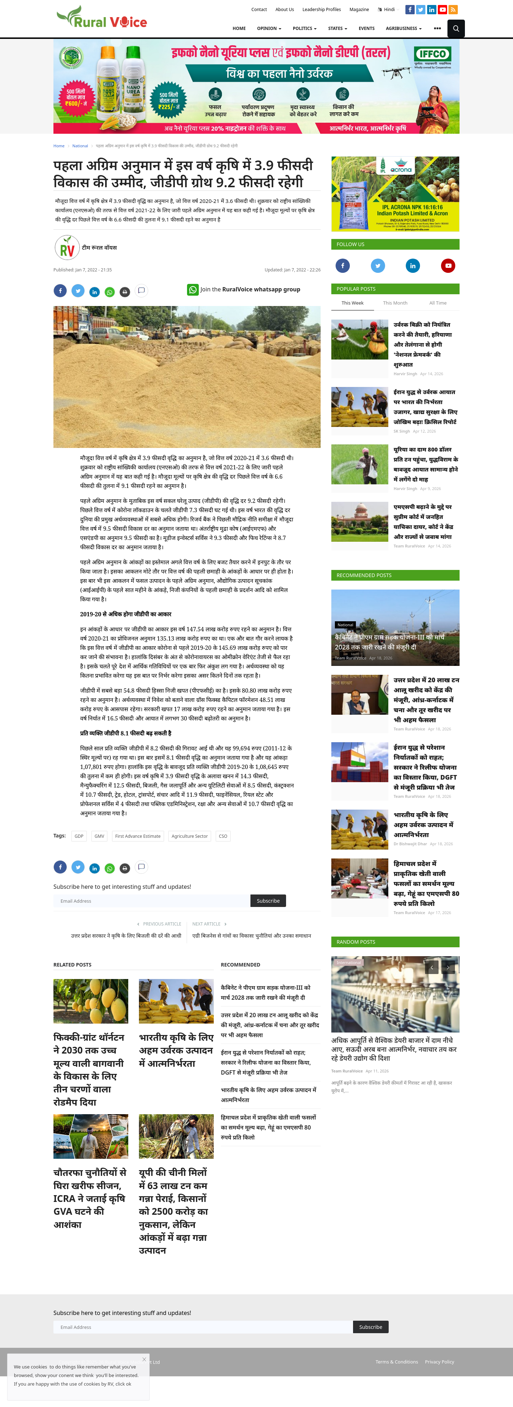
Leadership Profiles (321, 9)
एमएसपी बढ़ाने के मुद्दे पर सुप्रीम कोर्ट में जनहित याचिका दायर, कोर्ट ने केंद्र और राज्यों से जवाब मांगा (423, 522)
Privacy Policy (439, 1361)
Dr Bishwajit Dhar (410, 843)
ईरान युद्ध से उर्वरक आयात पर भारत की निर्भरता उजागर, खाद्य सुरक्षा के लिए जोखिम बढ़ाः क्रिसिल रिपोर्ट (425, 407)
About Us (284, 9)
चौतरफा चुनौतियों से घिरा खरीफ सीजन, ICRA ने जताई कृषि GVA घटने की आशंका (89, 1198)
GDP (79, 836)
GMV (99, 836)
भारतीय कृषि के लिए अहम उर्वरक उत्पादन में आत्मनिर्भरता (176, 1050)
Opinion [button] (269, 28)
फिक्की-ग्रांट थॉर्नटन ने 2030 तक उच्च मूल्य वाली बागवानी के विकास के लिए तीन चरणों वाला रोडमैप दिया (88, 1069)
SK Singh (402, 431)
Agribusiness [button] (404, 28)
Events (367, 28)
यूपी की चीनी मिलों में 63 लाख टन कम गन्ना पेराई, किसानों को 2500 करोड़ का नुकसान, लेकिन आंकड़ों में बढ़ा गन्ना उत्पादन (173, 1211)
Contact (259, 9)
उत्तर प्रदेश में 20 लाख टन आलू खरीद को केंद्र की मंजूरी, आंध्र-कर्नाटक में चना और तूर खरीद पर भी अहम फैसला (270, 1025)
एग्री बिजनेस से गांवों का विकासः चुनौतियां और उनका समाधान (251, 935)
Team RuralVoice (409, 546)
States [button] (337, 28)
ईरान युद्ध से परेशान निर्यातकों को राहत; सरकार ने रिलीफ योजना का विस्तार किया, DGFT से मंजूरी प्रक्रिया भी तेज (266, 1062)
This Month (395, 303)
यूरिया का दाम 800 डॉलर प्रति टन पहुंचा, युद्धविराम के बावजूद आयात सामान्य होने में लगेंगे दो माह (426, 464)
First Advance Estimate (138, 836)
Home (239, 28)
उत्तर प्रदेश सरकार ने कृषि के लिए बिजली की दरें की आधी (126, 935)
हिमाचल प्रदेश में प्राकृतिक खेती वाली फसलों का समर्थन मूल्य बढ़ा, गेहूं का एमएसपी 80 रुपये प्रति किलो (268, 1127)
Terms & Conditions (396, 1361)
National (80, 145)
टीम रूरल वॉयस (99, 247)
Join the (243, 289)
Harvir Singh (405, 373)
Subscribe (268, 900)
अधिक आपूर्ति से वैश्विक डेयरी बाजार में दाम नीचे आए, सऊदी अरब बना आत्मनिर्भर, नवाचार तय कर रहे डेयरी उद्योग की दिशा (392, 1048)
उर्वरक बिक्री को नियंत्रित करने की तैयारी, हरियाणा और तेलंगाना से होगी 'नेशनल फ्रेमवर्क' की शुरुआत (423, 344)
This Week (353, 303)
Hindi (389, 9)
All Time (437, 303)
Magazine (359, 9)
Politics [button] (305, 28)
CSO (223, 836)
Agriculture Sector (190, 836)
